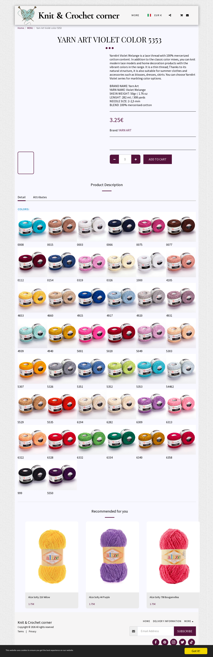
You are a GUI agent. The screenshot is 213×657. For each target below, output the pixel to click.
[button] (170, 15)
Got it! (196, 651)
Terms (21, 632)
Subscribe (184, 632)
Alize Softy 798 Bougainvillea (168, 598)
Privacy (32, 632)
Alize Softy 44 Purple (102, 598)
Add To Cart (158, 159)
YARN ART (125, 130)
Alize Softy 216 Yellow (42, 598)
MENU (30, 27)
